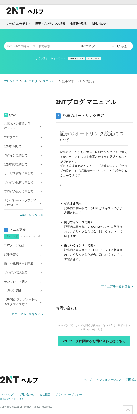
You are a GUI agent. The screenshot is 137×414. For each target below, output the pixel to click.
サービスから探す (18, 23)
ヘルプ (88, 379)
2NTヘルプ (11, 81)
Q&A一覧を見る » (31, 214)
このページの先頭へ (127, 410)
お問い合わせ (99, 23)
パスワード (93, 58)
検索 (124, 46)
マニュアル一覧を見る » (117, 286)
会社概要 (45, 394)
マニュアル (50, 81)
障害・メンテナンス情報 (50, 23)
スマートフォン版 (30, 236)
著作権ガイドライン (12, 398)
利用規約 (131, 379)
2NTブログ (31, 81)
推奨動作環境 (78, 23)
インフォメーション (109, 379)
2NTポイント (76, 58)
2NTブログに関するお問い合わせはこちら (94, 341)
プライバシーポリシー (68, 394)
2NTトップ (6, 394)
